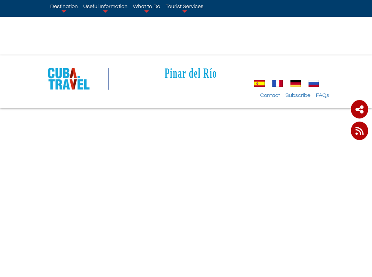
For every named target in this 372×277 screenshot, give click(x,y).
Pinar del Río (191, 72)
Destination (64, 8)
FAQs (322, 95)
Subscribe (297, 95)
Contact (270, 95)
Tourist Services (185, 8)
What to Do (146, 8)
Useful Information (105, 8)
